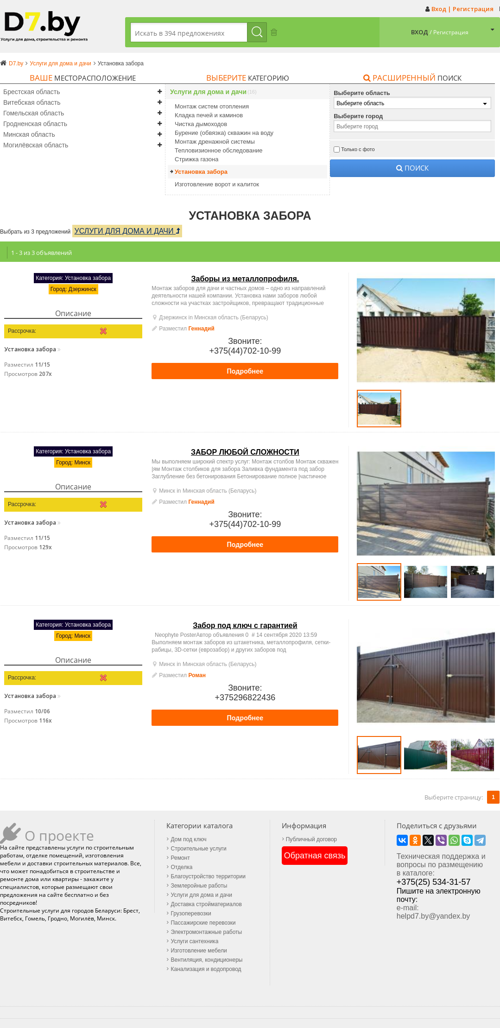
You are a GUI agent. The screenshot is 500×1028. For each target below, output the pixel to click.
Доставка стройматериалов (206, 904)
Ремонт (180, 858)
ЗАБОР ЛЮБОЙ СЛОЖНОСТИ (245, 452)
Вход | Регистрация (462, 9)
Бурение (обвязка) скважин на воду (224, 132)
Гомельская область (33, 113)
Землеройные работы (199, 885)
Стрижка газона (196, 159)
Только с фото (358, 149)
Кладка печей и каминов (209, 115)
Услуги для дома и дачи (208, 92)
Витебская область (31, 102)
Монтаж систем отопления (212, 106)
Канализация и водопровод (206, 969)
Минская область (29, 134)
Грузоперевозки (191, 913)
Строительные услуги (198, 848)
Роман (197, 675)
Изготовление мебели (199, 950)
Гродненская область (35, 123)
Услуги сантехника (194, 941)
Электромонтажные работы (206, 932)
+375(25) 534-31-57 (434, 882)
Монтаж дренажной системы (215, 141)
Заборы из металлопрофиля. (245, 279)
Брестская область (31, 91)
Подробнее (245, 371)
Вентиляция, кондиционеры (206, 960)
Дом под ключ (188, 839)
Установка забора (201, 171)
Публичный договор (311, 839)
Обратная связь (315, 855)
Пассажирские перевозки (203, 923)
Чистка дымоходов (201, 124)
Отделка (181, 867)
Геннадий (201, 328)
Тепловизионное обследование (219, 150)
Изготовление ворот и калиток (217, 184)
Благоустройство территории (208, 876)
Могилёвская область (35, 145)
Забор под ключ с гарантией (245, 625)
